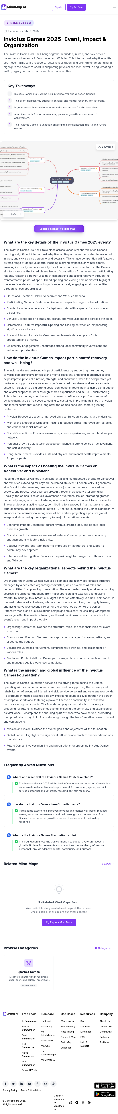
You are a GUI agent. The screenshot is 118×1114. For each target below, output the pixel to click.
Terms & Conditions (31, 1090)
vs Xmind (46, 1021)
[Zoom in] (20, 214)
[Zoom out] (6, 214)
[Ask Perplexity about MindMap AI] (83, 1102)
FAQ (82, 1037)
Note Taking (67, 1031)
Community (106, 1031)
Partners (104, 1037)
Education (66, 1047)
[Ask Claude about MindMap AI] (89, 1102)
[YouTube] (29, 1084)
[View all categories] (104, 948)
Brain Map (66, 1042)
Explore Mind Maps (59, 922)
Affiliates (104, 1042)
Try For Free (76, 7)
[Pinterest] (37, 1084)
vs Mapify (46, 1026)
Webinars (85, 1026)
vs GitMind (47, 1040)
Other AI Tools (29, 1070)
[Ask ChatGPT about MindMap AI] (70, 1102)
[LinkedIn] (21, 1084)
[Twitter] (13, 1084)
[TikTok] (53, 1084)
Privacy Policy (9, 1090)
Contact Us (106, 1026)
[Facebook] (5, 1084)
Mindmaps (85, 1031)
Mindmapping (68, 1021)
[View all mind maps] (108, 864)
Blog (82, 1021)
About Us (105, 1021)
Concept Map (68, 1037)
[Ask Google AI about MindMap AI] (77, 1102)
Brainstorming (68, 1026)
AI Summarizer (29, 1021)
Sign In (58, 7)
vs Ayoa (45, 1045)
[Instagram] (45, 1084)
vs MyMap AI (48, 1059)
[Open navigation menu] (114, 7)
